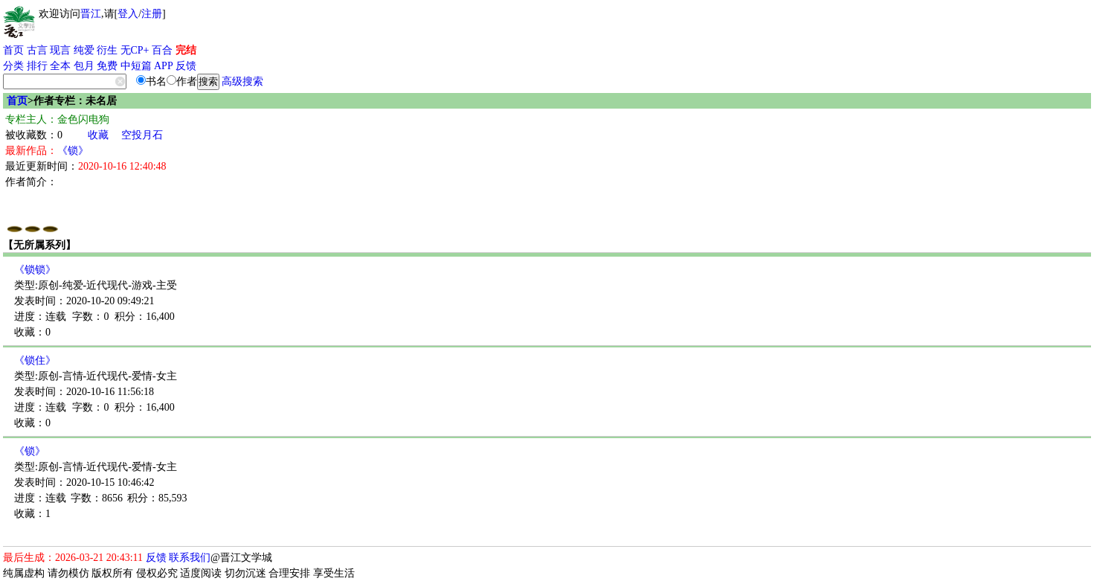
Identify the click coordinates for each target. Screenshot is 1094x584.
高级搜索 (242, 81)
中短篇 (136, 65)
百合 (162, 50)
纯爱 (84, 50)
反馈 (186, 65)
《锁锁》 (35, 269)
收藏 (98, 135)
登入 (128, 13)
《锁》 (73, 150)
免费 (107, 65)
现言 (60, 50)
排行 (37, 65)
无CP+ (134, 50)
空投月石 (142, 135)
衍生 (107, 50)
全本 (60, 65)
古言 (37, 50)
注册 (151, 13)
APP (163, 65)
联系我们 (189, 557)
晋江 (90, 13)
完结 (186, 50)
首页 (13, 50)
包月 (84, 65)
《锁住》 (35, 360)
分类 (13, 65)
